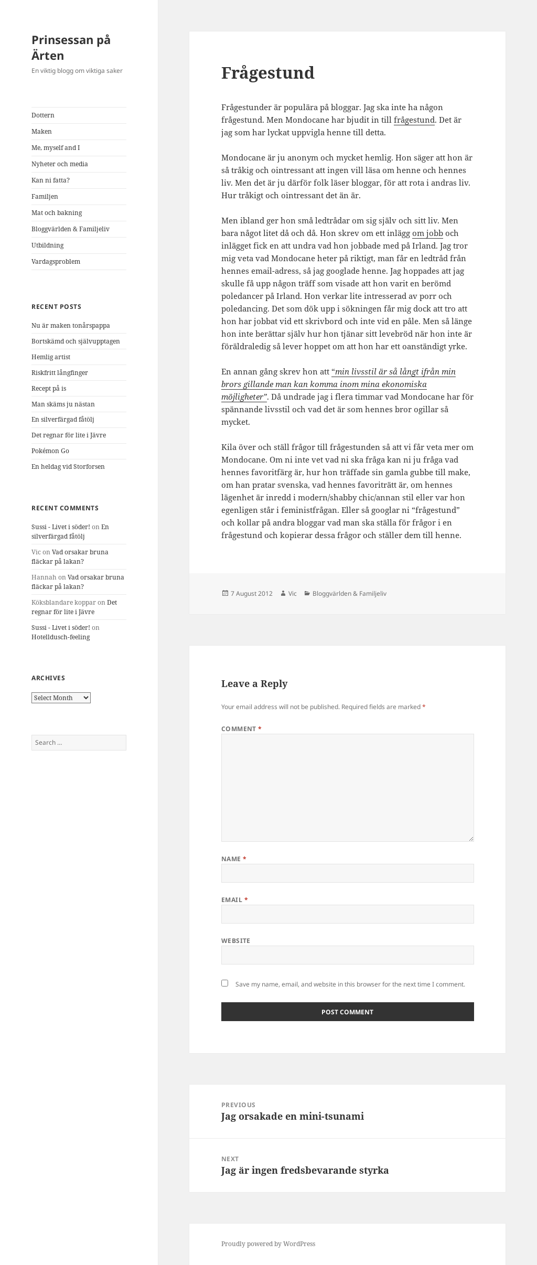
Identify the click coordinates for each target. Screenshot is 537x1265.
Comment (241, 728)
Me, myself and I (55, 147)
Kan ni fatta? (50, 180)
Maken (41, 131)
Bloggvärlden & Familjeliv (70, 228)
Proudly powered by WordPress (268, 1243)
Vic (292, 593)
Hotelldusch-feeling (60, 636)
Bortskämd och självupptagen (75, 341)
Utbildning (47, 245)
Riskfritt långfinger (59, 372)
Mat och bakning (56, 212)
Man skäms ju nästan (63, 404)
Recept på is (48, 388)
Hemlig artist (50, 356)
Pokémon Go (50, 450)
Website (236, 940)
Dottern (43, 115)
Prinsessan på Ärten (71, 47)
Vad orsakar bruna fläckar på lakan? (70, 557)
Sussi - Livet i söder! (60, 526)
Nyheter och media (59, 163)
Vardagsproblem (55, 261)
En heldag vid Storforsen (68, 466)
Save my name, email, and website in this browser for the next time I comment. (350, 984)
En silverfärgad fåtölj (62, 419)
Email (234, 899)
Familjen (44, 196)
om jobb (427, 233)
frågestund (414, 119)
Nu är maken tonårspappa (70, 325)
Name (234, 858)
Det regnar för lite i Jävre (68, 435)
